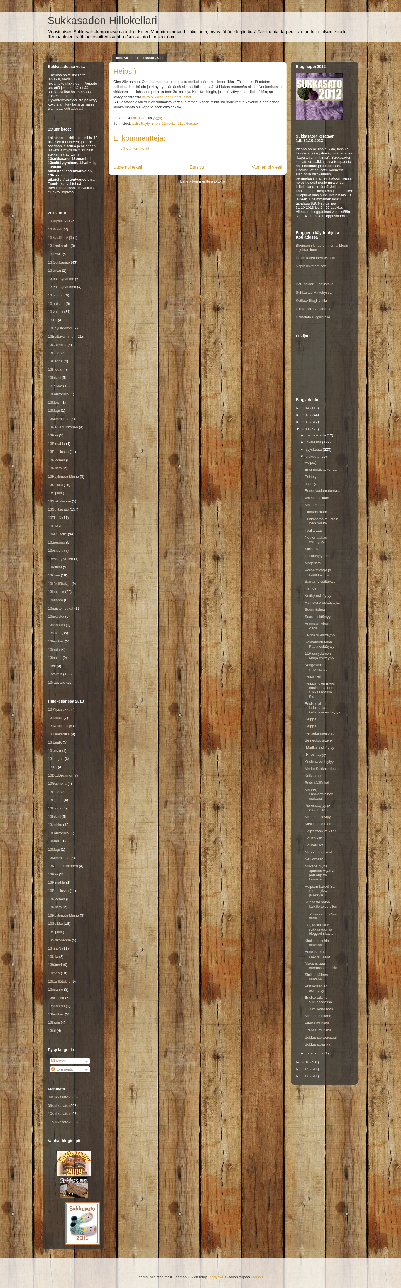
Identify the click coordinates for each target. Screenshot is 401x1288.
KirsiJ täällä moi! (318, 824)
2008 (305, 1076)
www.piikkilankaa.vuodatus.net (166, 97)
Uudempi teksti (127, 167)
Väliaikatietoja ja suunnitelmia (318, 572)
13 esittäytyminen (62, 287)
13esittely (55, 550)
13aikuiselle (57, 534)
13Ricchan (56, 460)
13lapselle (56, 592)
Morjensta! (313, 563)
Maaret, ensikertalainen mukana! (319, 794)
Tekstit (58, 1061)
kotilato (301, 162)
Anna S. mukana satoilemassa (318, 954)
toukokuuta (315, 1053)
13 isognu (55, 295)
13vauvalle (56, 682)
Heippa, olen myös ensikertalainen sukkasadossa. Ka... (320, 689)
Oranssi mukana (318, 1030)
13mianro (55, 600)
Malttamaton (315, 505)
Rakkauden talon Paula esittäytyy (319, 644)
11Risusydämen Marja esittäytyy (319, 655)
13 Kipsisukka (59, 221)
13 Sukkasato (59, 262)
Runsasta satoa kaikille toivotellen (321, 904)
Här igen (311, 588)
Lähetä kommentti (134, 148)
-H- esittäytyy (315, 754)
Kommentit (62, 1069)
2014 (305, 408)
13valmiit (55, 674)
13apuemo (56, 542)
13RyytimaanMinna (63, 476)
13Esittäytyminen (61, 336)
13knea (54, 575)
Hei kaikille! (314, 845)
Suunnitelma (315, 609)
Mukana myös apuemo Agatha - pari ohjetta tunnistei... (320, 872)
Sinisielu (311, 549)
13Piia (53, 435)
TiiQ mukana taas (319, 1009)
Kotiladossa (72, 108)
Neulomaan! (314, 859)
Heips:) (310, 462)
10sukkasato (58, 1114)
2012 (305, 422)
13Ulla (53, 526)
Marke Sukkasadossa (322, 769)
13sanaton (56, 625)
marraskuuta (316, 435)
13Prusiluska (58, 452)
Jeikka (335, 187)
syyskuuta (314, 449)
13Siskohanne (59, 501)
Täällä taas (313, 530)
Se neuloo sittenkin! (320, 740)
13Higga (54, 369)
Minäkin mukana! (318, 852)
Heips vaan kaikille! (320, 831)
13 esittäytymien (61, 279)
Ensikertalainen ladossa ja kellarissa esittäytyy (322, 707)
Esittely (310, 477)
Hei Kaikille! (314, 838)
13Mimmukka (58, 419)
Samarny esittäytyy (320, 581)
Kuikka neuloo (316, 776)
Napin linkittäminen (311, 266)
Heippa (310, 719)
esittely (310, 484)
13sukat (54, 633)
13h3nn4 (55, 567)
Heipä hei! (313, 676)
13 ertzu (54, 270)
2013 (305, 415)
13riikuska (56, 616)
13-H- (52, 320)
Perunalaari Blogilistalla (314, 284)
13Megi (54, 410)
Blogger (257, 1277)
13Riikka (55, 468)
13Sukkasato (58, 509)
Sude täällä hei (317, 783)
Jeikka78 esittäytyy (320, 635)
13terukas (56, 641)
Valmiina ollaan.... (319, 498)
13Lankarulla (58, 394)
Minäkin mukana (318, 1016)
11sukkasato (188, 123)
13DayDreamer (60, 328)
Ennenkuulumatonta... (322, 491)
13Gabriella (57, 345)
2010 (305, 1062)
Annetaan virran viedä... (317, 626)
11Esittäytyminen (146, 123)
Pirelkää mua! (316, 512)
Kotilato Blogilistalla (311, 300)
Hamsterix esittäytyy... (322, 602)
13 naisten (56, 303)
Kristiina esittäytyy (319, 761)
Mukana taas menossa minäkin (321, 965)
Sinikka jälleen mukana (316, 977)
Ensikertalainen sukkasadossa (318, 999)
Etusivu (197, 167)
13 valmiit (55, 312)
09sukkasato (58, 1105)
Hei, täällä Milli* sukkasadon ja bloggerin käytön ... (322, 929)
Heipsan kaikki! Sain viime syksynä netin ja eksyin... (322, 890)
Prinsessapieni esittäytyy (316, 988)
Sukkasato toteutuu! (321, 1037)
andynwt (216, 1277)
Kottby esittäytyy (318, 595)
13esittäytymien (60, 559)
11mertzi (169, 123)
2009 (305, 1069)
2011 (305, 429)
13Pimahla (56, 443)
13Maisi (54, 402)
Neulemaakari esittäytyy (316, 539)
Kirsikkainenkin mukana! (317, 943)
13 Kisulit (55, 229)
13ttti (52, 666)
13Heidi (54, 353)
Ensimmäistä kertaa (320, 469)
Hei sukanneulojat (319, 733)
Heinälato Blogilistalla (313, 317)
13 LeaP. (55, 254)
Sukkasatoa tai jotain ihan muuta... (321, 521)
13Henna (55, 361)
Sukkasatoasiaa (317, 1044)
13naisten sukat (60, 608)
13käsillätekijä (59, 584)
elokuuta (313, 456)
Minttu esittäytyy (318, 817)
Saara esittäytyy (318, 617)
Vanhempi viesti (267, 167)
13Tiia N (54, 518)
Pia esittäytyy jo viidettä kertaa (318, 807)
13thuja (54, 649)
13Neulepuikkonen (63, 427)
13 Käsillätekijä (60, 237)
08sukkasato (58, 1097)
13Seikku (55, 485)
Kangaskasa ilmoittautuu (316, 667)
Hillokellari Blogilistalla (313, 309)
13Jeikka (55, 386)
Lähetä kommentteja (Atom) (202, 181)
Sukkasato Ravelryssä (314, 292)
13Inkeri (54, 378)
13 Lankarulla (59, 246)
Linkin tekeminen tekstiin (315, 258)
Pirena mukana (317, 1023)
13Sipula (55, 493)
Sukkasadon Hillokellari (102, 20)
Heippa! (311, 726)
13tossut (55, 658)
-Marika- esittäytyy (319, 747)
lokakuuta (314, 442)
